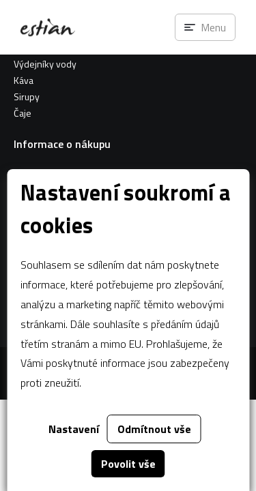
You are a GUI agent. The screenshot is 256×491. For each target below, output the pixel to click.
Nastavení (73, 429)
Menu (213, 27)
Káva (23, 80)
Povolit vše (128, 464)
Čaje (22, 113)
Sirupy (27, 96)
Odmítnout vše (154, 429)
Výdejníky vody (45, 64)
